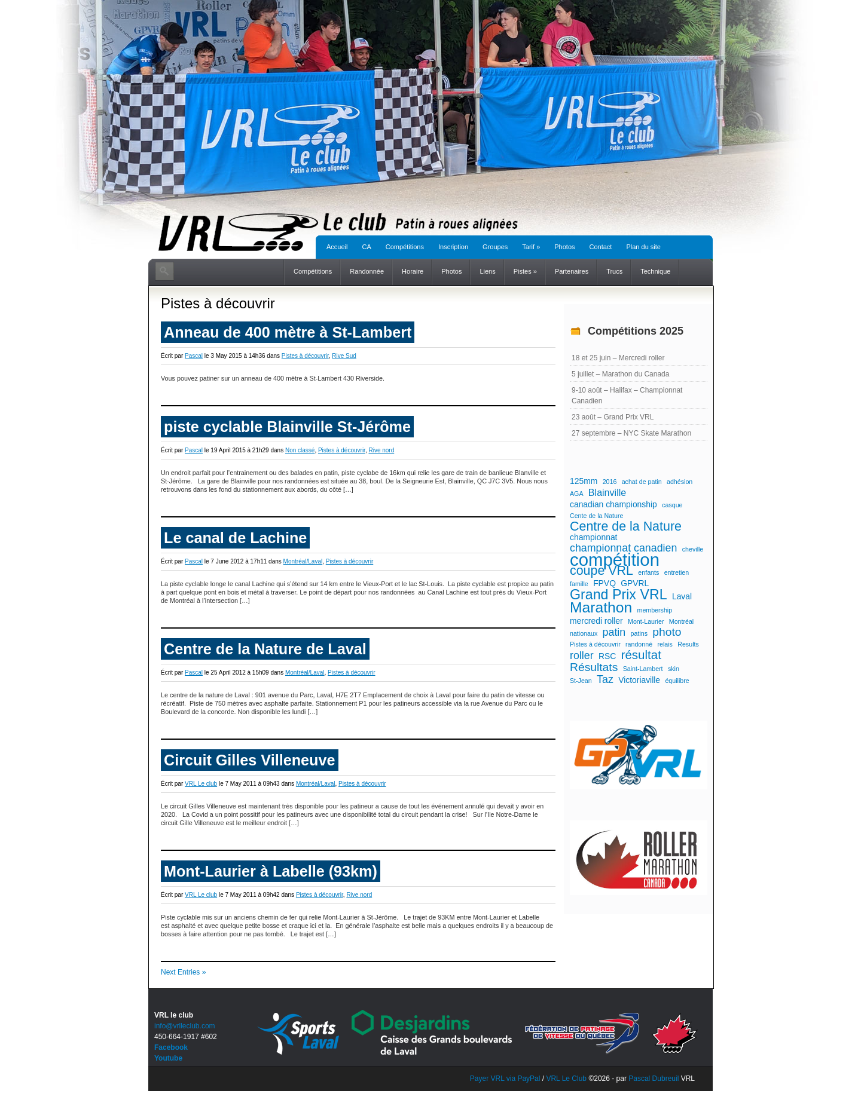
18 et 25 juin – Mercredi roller (618, 358)
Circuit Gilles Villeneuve (249, 760)
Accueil (336, 246)
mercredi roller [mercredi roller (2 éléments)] (596, 621)
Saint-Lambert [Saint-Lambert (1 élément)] (643, 668)
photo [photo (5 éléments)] (666, 632)
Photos (564, 246)
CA (366, 246)
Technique (655, 271)
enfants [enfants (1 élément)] (648, 572)
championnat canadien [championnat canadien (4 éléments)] (623, 548)
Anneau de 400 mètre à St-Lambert (287, 332)
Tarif (531, 246)
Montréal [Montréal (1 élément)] (681, 621)
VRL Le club (201, 783)
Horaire (412, 271)
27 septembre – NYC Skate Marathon (631, 433)
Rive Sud (344, 356)
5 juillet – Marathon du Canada (620, 374)
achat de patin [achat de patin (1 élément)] (642, 481)
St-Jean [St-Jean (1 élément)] (581, 680)
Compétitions (405, 246)
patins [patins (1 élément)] (639, 633)
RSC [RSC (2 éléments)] (607, 656)
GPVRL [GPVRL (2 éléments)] (635, 583)
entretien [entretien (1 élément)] (676, 572)
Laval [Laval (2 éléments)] (682, 596)
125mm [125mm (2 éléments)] (583, 481)
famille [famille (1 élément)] (579, 583)
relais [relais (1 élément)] (664, 644)
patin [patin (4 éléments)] (614, 632)
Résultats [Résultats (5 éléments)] (594, 667)
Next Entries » (183, 972)
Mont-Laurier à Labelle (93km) (270, 871)
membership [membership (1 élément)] (655, 610)
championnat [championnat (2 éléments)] (593, 537)
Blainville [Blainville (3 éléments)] (607, 492)
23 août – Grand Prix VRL (613, 417)
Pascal (194, 356)
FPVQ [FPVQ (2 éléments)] (604, 583)
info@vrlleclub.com (184, 1026)
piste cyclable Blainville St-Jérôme (287, 426)
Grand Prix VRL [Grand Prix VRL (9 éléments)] (618, 594)
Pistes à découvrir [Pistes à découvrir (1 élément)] (595, 644)
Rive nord (381, 450)
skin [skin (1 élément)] (673, 668)
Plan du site (643, 246)
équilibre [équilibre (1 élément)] (677, 680)
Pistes (525, 271)
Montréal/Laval (303, 561)
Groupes (495, 246)
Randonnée (367, 271)
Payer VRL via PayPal (505, 1078)
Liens (487, 271)
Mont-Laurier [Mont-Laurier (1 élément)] (646, 621)
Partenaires (571, 271)
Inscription (453, 246)
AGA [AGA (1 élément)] (577, 493)
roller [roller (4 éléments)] (582, 655)
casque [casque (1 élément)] (672, 504)
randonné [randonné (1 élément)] (638, 644)
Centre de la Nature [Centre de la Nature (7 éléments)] (626, 526)
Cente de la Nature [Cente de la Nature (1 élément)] (596, 515)
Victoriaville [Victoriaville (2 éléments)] (639, 680)
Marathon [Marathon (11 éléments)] (601, 607)
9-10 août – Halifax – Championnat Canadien (627, 395)
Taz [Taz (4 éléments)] (605, 679)
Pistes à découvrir (305, 356)
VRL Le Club (567, 1078)
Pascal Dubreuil (653, 1078)
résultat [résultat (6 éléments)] (641, 655)
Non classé (300, 450)
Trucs (614, 271)
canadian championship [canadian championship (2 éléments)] (613, 504)
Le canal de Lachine (235, 537)
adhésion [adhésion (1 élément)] (679, 481)
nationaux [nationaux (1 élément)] (583, 633)
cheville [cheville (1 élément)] (693, 549)
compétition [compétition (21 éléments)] (615, 559)
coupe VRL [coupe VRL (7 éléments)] (601, 570)
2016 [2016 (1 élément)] (610, 481)
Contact (601, 246)
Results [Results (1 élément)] (688, 644)
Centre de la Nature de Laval (265, 649)
